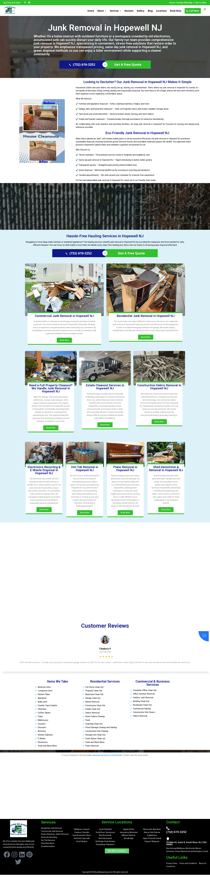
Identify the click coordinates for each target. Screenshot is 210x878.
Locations (161, 11)
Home (90, 11)
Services (114, 11)
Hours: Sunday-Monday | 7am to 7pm (187, 3)
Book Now (175, 11)
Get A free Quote (127, 64)
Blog (150, 11)
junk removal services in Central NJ (104, 755)
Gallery (140, 11)
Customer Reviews (105, 625)
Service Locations (117, 822)
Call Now (194, 10)
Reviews (128, 11)
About (100, 11)
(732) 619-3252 (82, 64)
